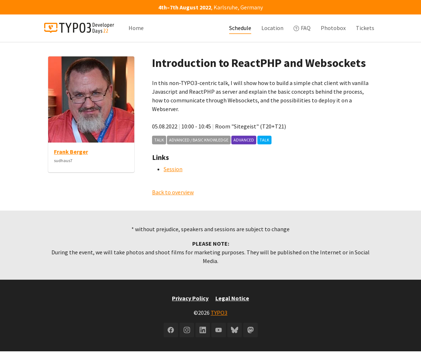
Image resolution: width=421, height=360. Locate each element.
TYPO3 (219, 321)
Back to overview (173, 200)
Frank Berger (71, 160)
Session (173, 177)
